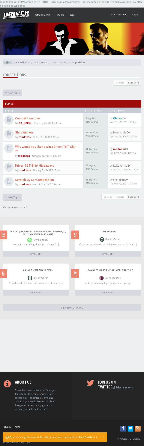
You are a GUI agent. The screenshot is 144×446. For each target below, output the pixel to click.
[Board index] (7, 62)
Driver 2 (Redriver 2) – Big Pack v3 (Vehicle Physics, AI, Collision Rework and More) (38, 233)
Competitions (14, 75)
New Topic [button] (12, 93)
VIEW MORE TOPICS (72, 307)
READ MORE (36, 254)
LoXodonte (120, 165)
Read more (91, 437)
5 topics (120, 82)
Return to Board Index (16, 207)
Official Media (42, 15)
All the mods (110, 231)
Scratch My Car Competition (34, 180)
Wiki (72, 15)
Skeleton (119, 179)
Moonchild (120, 132)
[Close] (103, 437)
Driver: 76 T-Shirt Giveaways (34, 165)
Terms (17, 427)
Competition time (27, 118)
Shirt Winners (24, 132)
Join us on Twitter (115, 384)
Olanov (118, 118)
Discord (60, 15)
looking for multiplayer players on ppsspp (110, 270)
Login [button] (135, 14)
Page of (133, 82)
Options (108, 196)
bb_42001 (25, 123)
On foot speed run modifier (38, 270)
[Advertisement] (72, 345)
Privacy (7, 427)
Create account (118, 14)
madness (25, 137)
